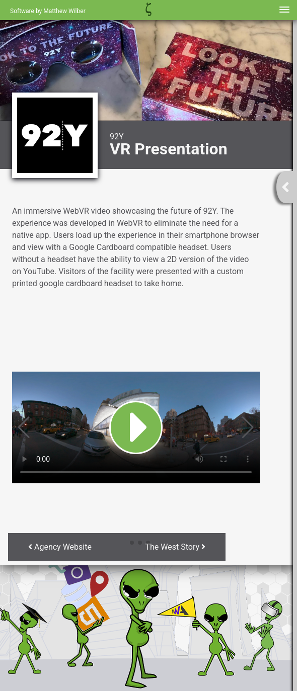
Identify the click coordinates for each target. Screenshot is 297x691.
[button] (124, 543)
